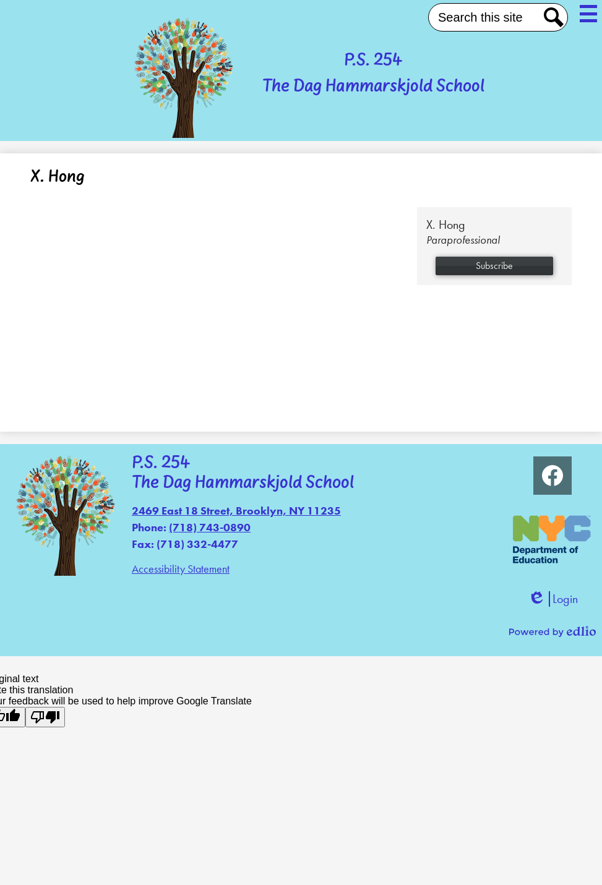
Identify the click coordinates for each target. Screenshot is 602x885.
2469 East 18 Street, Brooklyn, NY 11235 (236, 510)
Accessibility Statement (181, 569)
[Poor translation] (45, 717)
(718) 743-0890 (210, 527)
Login (553, 599)
